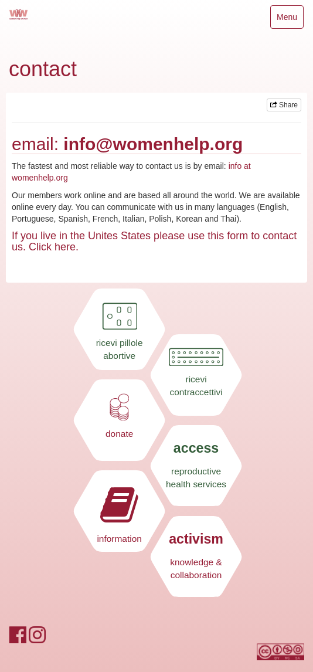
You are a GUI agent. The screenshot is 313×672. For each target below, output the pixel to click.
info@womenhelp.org (153, 144)
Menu (290, 20)
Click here (52, 247)
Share (284, 105)
